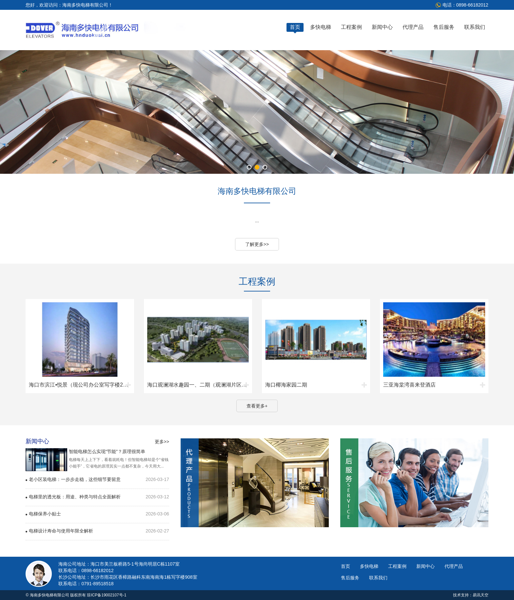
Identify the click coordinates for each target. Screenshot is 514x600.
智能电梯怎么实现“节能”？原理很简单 (107, 451)
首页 (295, 27)
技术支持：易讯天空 (470, 595)
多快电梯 (320, 27)
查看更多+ (257, 406)
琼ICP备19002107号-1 (106, 595)
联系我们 (474, 27)
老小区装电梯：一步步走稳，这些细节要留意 (75, 479)
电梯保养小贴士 (45, 513)
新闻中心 (382, 27)
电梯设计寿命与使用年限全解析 (61, 530)
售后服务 (443, 27)
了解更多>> (257, 244)
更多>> (162, 441)
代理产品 (413, 27)
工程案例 (351, 27)
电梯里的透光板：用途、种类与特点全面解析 (75, 496)
